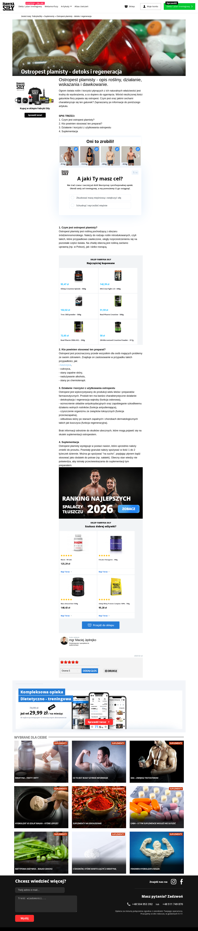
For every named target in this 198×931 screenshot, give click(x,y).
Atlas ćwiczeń (81, 6)
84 (93, 915)
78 (76, 915)
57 (172, 910)
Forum (115, 890)
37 (117, 910)
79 (79, 915)
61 (29, 915)
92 (115, 915)
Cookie (107, 903)
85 (95, 915)
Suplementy (45, 882)
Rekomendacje (119, 886)
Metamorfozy (51, 6)
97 (128, 915)
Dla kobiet (80, 870)
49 (150, 910)
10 (43, 910)
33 (106, 910)
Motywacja (117, 874)
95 (123, 915)
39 (123, 910)
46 (142, 910)
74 (65, 915)
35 (112, 910)
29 (95, 910)
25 (84, 910)
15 (57, 910)
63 (35, 915)
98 (131, 915)
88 (104, 915)
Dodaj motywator (120, 878)
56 (170, 910)
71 (57, 915)
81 (84, 915)
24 (82, 910)
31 (101, 910)
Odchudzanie (82, 878)
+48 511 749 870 (173, 836)
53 (161, 910)
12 (49, 910)
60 (181, 910)
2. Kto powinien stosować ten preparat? (80, 123)
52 (159, 910)
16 (60, 910)
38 (120, 910)
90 (109, 915)
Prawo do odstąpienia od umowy (86, 921)
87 (101, 915)
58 (175, 910)
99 (134, 915)
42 (131, 910)
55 (167, 910)
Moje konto (81, 874)
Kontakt (97, 903)
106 (160, 915)
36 (115, 910)
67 (46, 915)
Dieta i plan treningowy (30, 6)
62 (32, 915)
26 (87, 910)
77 (73, 915)
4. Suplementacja (68, 131)
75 (68, 915)
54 (164, 910)
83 (90, 915)
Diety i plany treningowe (50, 866)
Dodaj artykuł (71, 903)
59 (178, 910)
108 (168, 915)
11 (46, 910)
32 (104, 910)
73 (62, 915)
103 (148, 915)
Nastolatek (81, 882)
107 (164, 915)
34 (109, 910)
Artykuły (66, 6)
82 (87, 915)
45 (139, 910)
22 (76, 910)
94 (120, 915)
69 (51, 915)
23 (79, 910)
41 (128, 910)
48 (148, 910)
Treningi (44, 874)
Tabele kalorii (119, 882)
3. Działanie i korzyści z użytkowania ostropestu (85, 127)
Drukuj (111, 610)
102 (145, 915)
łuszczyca (65, 346)
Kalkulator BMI (119, 870)
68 (49, 915)
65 (40, 915)
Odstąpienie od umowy (116, 921)
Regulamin (85, 903)
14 (54, 910)
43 (134, 910)
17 (62, 910)
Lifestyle (80, 886)
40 (126, 910)
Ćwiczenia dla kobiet (122, 866)
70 (54, 915)
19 (68, 910)
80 (82, 915)
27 (90, 910)
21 (73, 910)
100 (137, 915)
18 (65, 910)
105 (156, 915)
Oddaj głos (90, 609)
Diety (42, 878)
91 (112, 915)
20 (71, 910)
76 (71, 915)
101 (141, 915)
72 (60, 915)
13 (51, 910)
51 (156, 910)
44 (137, 910)
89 (106, 915)
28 (93, 910)
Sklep (42, 870)
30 (98, 910)
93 (117, 915)
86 (98, 915)
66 (43, 915)
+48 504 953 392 (142, 836)
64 (38, 915)
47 (145, 910)
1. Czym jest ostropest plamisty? (76, 119)
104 (152, 915)
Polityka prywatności (123, 903)
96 (126, 915)
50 (153, 910)
